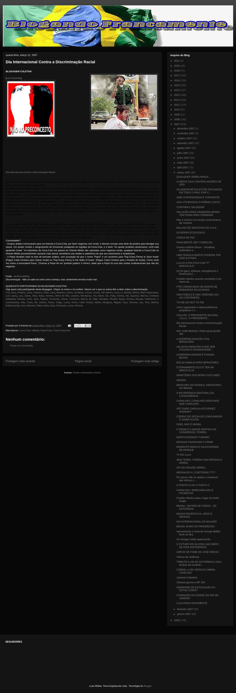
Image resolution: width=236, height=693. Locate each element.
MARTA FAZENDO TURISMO (193, 437)
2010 (177, 109)
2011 (177, 104)
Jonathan (79, 292)
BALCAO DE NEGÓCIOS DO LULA (196, 227)
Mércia (154, 302)
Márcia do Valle (89, 299)
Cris (8, 292)
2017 (177, 75)
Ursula (96, 292)
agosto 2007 (184, 148)
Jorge (59, 302)
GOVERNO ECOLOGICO (190, 232)
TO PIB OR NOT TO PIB (190, 302)
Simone (133, 302)
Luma (67, 302)
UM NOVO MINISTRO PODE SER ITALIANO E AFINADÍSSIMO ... (195, 348)
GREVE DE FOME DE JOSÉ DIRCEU (197, 552)
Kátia (46, 305)
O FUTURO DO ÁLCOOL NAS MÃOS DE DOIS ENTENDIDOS (197, 546)
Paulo (51, 302)
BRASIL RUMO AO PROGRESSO (195, 526)
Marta (98, 302)
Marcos (144, 295)
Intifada (35, 330)
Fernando (61, 305)
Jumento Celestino (186, 577)
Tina (147, 302)
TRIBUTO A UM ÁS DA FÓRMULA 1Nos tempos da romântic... (199, 563)
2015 (177, 85)
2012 (177, 99)
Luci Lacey (11, 295)
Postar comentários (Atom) (87, 372)
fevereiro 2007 (185, 609)
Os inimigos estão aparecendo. (193, 539)
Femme (79, 305)
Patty (112, 295)
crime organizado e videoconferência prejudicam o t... (196, 309)
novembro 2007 (186, 133)
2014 (177, 90)
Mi (36, 302)
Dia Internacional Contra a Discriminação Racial (30, 172)
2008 (177, 119)
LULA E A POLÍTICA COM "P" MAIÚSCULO (193, 264)
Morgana (107, 302)
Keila (41, 295)
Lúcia (116, 292)
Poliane (21, 292)
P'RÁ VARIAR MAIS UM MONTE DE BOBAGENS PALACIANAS (196, 288)
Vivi (95, 295)
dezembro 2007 (186, 128)
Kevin (74, 302)
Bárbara (60, 292)
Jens (13, 292)
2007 (177, 124)
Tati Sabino (106, 292)
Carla (52, 292)
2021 (177, 60)
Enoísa (130, 299)
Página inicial (83, 361)
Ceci (23, 305)
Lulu (20, 295)
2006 (177, 620)
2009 (177, 114)
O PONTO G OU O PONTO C (193, 485)
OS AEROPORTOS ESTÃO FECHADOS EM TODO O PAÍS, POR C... (199, 191)
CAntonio (74, 299)
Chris (30, 302)
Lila (141, 302)
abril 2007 (183, 167)
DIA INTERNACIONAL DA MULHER (196, 521)
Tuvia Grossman (61, 330)
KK (107, 295)
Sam (36, 299)
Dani (52, 305)
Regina (44, 299)
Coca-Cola (24, 330)
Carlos (69, 292)
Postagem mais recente (20, 361)
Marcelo (31, 305)
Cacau (88, 292)
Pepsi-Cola (46, 330)
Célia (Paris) (86, 302)
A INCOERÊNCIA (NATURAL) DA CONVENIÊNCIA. (195, 394)
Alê (127, 295)
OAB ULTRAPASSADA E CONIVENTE (198, 197)
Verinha (49, 295)
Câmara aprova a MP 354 (190, 582)
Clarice (42, 302)
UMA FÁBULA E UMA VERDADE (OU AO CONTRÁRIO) (197, 296)
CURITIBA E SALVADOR (190, 207)
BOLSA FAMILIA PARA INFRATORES (197, 362)
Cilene (64, 299)
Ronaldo (103, 299)
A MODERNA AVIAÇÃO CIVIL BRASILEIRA (193, 340)
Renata (21, 299)
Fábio (39, 305)
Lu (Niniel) (126, 292)
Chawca (37, 292)
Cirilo (29, 299)
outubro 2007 (184, 138)
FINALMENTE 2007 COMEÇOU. (194, 242)
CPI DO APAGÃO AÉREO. (191, 467)
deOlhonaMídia (22, 276)
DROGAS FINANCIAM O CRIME (194, 442)
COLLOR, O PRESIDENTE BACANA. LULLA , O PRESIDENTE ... (197, 317)
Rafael (9, 305)
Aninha (120, 295)
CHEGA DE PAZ (185, 237)
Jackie (16, 305)
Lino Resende (13, 78)
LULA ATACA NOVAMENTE (191, 603)
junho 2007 (183, 157)
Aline (34, 295)
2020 (177, 65)
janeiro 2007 (184, 614)
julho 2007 (183, 153)
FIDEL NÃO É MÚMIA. (189, 424)
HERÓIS (181, 380)
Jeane (27, 295)
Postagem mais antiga (145, 361)
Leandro (75, 295)
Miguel (117, 302)
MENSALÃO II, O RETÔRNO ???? (195, 472)
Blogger (147, 686)
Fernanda (54, 299)
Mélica (135, 292)
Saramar (134, 295)
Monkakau (86, 295)
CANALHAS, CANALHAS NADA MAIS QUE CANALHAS (197, 402)
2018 (177, 70)
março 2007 (184, 172)
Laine (29, 292)
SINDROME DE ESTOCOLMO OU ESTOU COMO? (195, 589)
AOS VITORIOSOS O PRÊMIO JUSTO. (198, 202)
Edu (23, 302)
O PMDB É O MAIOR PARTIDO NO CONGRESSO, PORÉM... (196, 431)
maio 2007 (183, 162)
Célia (45, 292)
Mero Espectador (149, 292)
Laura (70, 305)
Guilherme (150, 299)
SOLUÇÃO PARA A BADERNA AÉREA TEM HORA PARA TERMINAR (198, 213)
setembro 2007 (185, 143)
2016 (177, 80)
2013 (177, 94)
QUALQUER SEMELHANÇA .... (194, 176)
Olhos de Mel (62, 295)
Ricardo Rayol (117, 299)
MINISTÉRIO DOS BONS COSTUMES (198, 375)
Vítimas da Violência (187, 557)
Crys (125, 302)
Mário (101, 295)
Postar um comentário (21, 345)
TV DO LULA (183, 454)
